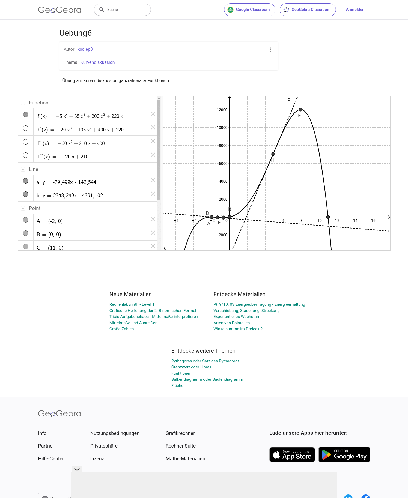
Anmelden (355, 9)
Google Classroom (248, 10)
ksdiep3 (85, 49)
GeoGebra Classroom (307, 10)
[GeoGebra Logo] (59, 10)
